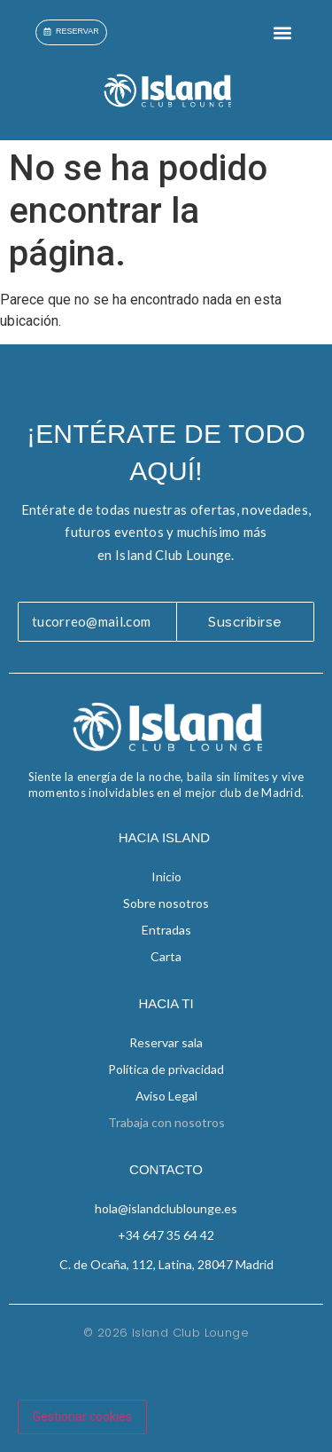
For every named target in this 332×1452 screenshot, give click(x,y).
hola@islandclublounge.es (166, 1208)
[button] (282, 32)
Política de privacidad (166, 1069)
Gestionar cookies (82, 1416)
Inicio (166, 876)
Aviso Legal (166, 1095)
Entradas (166, 929)
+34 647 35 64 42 (166, 1235)
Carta (166, 956)
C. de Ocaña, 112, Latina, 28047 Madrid (166, 1264)
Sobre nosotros (166, 903)
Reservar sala (166, 1042)
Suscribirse (245, 622)
